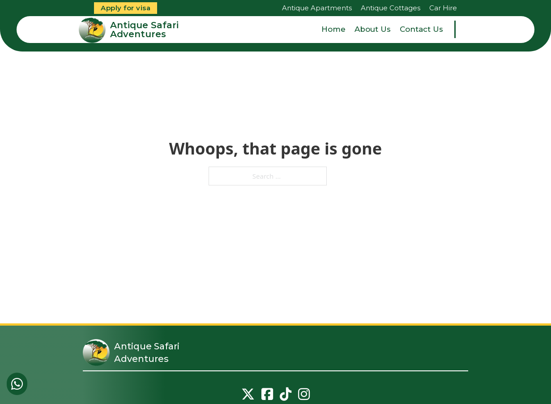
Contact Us (421, 29)
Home (333, 29)
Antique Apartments (317, 8)
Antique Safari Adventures (144, 29)
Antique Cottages (390, 8)
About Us (373, 29)
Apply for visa (125, 8)
